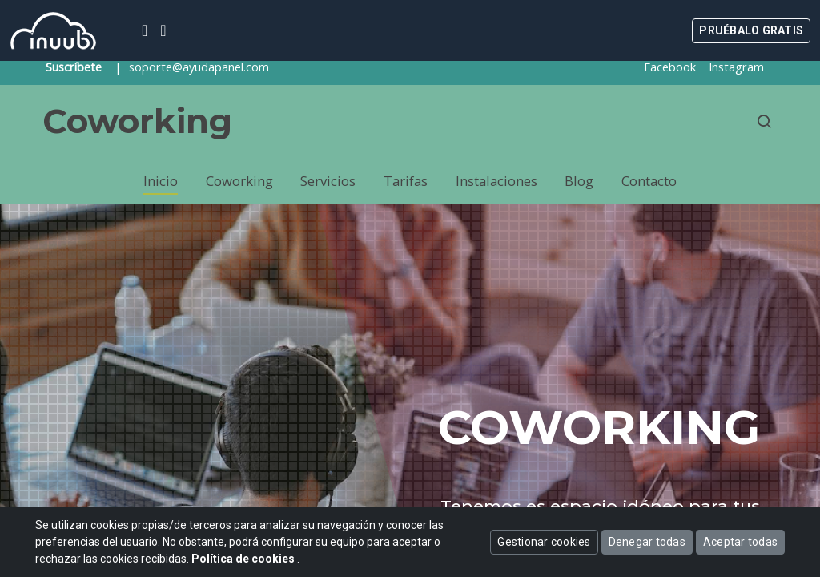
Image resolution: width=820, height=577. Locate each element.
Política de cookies (244, 558)
